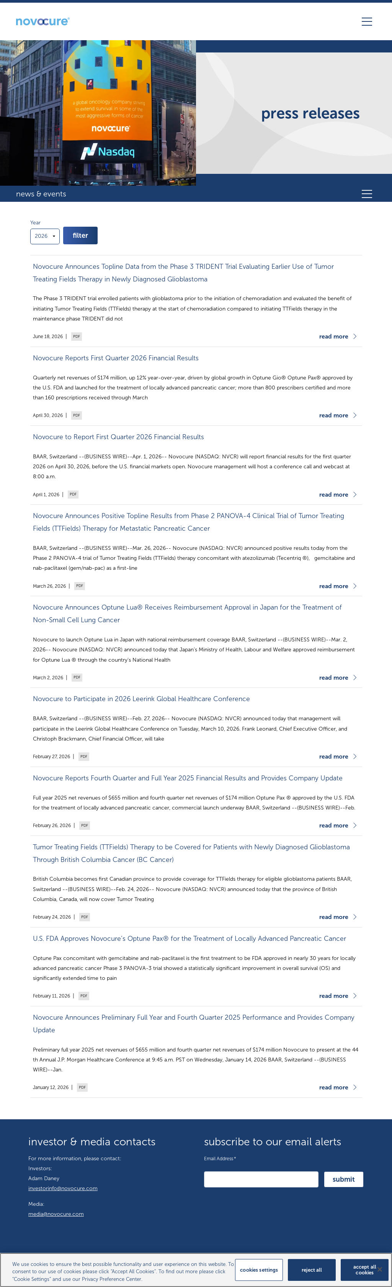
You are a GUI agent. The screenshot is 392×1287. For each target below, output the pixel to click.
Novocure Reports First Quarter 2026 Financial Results (116, 358)
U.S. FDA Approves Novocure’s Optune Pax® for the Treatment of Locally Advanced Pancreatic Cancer (189, 939)
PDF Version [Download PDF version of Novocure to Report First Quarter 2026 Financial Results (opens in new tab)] (72, 494)
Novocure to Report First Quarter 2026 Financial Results (118, 437)
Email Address (220, 1158)
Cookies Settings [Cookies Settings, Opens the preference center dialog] (259, 1274)
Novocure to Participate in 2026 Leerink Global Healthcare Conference (141, 699)
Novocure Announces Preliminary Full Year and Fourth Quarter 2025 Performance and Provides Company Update (193, 1024)
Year (35, 222)
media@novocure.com (56, 1214)
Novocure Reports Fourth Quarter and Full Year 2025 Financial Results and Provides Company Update (188, 778)
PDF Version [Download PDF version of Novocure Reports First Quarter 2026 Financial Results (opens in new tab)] (76, 415)
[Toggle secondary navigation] (367, 193)
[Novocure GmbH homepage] (43, 21)
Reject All (312, 1274)
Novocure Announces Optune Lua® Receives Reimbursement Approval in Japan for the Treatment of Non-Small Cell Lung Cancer (187, 613)
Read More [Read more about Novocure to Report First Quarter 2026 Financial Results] (333, 494)
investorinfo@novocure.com (63, 1188)
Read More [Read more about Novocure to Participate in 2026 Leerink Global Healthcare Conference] (333, 756)
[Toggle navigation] (367, 21)
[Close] (379, 1273)
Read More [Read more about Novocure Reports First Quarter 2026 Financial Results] (333, 415)
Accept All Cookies (364, 1274)
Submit (344, 1179)
